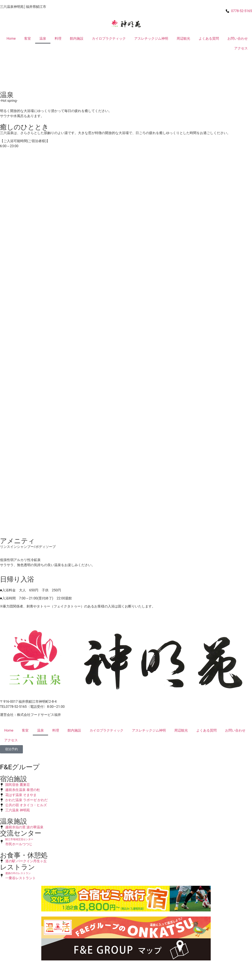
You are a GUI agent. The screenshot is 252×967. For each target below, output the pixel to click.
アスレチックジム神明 (151, 38)
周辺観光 (183, 38)
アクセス (241, 48)
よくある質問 (209, 38)
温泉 (42, 38)
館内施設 (76, 38)
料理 (58, 38)
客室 (27, 38)
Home (11, 38)
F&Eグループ (20, 767)
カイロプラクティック (109, 38)
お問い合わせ (237, 38)
